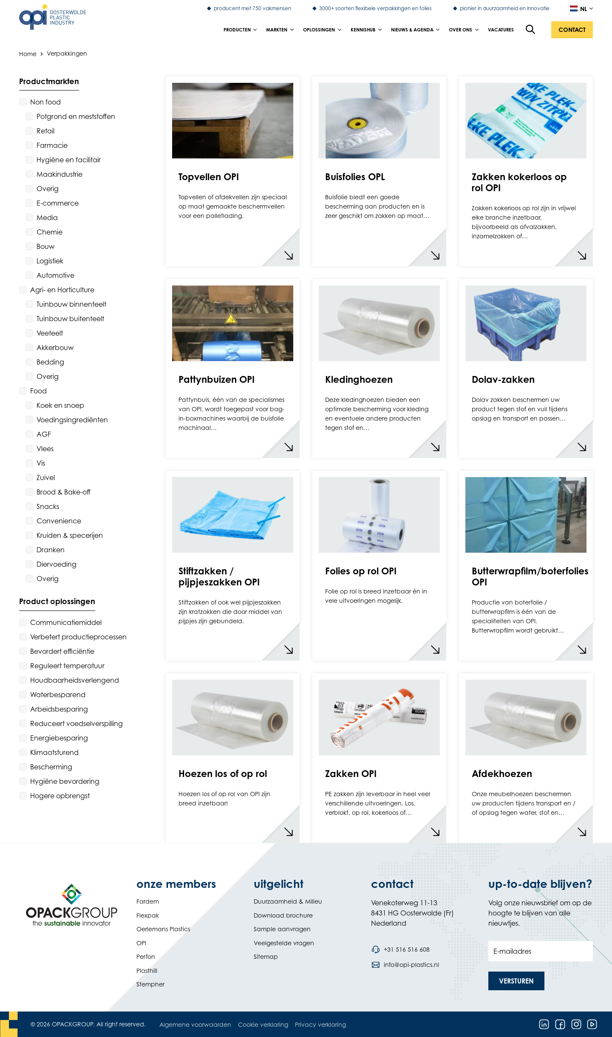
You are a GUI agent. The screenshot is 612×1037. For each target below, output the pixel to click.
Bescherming (51, 767)
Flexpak (147, 915)
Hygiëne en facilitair (69, 159)
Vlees (45, 448)
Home (28, 53)
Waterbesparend (57, 694)
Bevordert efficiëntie (62, 651)
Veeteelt (50, 333)
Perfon (145, 956)
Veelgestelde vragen (284, 943)
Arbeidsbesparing (59, 709)
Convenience (59, 521)
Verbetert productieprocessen (78, 637)
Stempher (150, 984)
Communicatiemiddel (66, 622)
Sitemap (266, 956)
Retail (45, 131)
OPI (141, 943)
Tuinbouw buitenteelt (70, 318)
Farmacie (52, 145)
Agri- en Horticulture (62, 289)
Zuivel (46, 477)
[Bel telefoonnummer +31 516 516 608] (400, 949)
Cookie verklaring (263, 1024)
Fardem (147, 901)
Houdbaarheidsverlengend (74, 680)
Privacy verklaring (320, 1024)
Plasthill (146, 970)
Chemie (49, 232)
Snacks (48, 506)
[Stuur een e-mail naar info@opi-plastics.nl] (405, 964)
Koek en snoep (60, 405)
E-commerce (58, 203)
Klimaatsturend (54, 752)
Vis (41, 463)
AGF (44, 434)
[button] (572, 29)
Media (47, 217)
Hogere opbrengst (60, 795)
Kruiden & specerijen (70, 535)
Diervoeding (56, 564)
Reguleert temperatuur (67, 665)
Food (38, 391)
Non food (45, 102)
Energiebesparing (59, 738)
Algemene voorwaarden (195, 1024)
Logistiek (50, 261)
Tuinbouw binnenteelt (71, 304)
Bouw (45, 246)
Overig (48, 188)
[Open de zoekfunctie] (531, 30)
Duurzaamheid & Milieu (288, 901)
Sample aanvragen (282, 928)
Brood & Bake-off (64, 492)
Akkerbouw (55, 347)
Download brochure (283, 915)
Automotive (55, 275)
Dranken (51, 549)
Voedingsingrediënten (72, 419)
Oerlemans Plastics (163, 928)
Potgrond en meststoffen (76, 116)
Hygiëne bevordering (64, 781)
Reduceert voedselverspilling (76, 723)
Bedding (50, 362)
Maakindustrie (59, 174)
